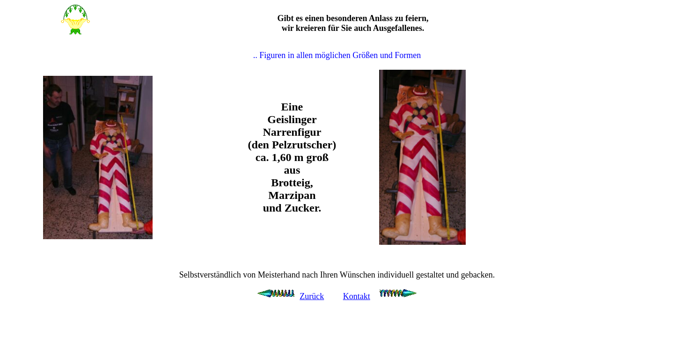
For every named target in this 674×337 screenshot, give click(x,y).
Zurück (312, 296)
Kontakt (356, 296)
